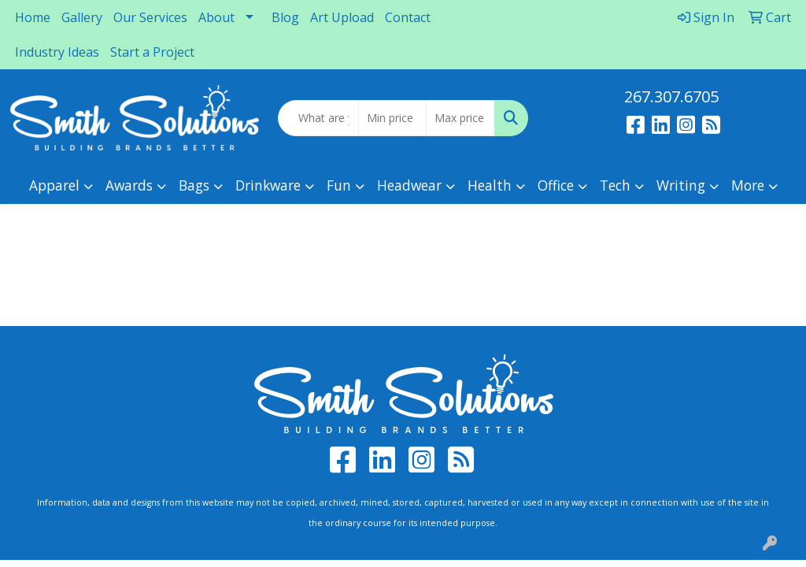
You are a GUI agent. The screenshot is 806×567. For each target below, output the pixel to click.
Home (32, 17)
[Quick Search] (318, 118)
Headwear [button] (409, 185)
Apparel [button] (54, 185)
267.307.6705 (671, 96)
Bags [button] (194, 185)
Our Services (150, 17)
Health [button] (490, 185)
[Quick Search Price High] (460, 118)
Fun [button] (339, 185)
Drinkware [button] (268, 185)
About (216, 17)
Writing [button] (680, 185)
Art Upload (342, 17)
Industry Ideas (57, 52)
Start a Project (152, 52)
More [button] (747, 185)
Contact (408, 17)
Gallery (81, 17)
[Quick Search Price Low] (392, 118)
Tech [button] (615, 185)
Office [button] (556, 185)
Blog (285, 17)
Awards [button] (129, 185)
